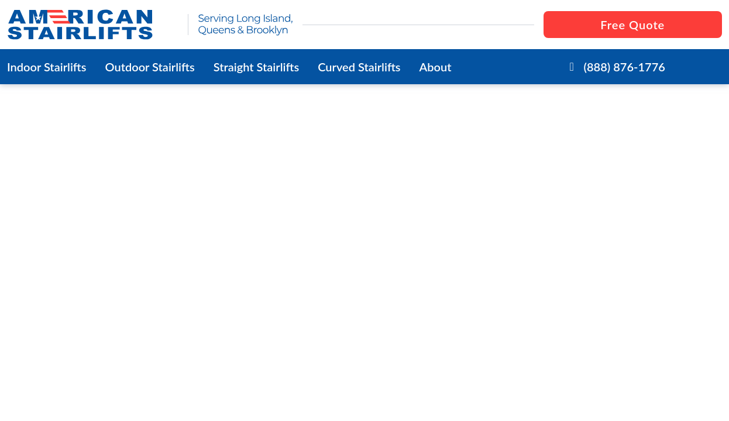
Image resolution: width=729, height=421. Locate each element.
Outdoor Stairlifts (150, 67)
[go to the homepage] (92, 24)
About (435, 67)
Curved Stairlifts (359, 67)
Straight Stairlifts (256, 67)
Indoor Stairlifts (47, 67)
